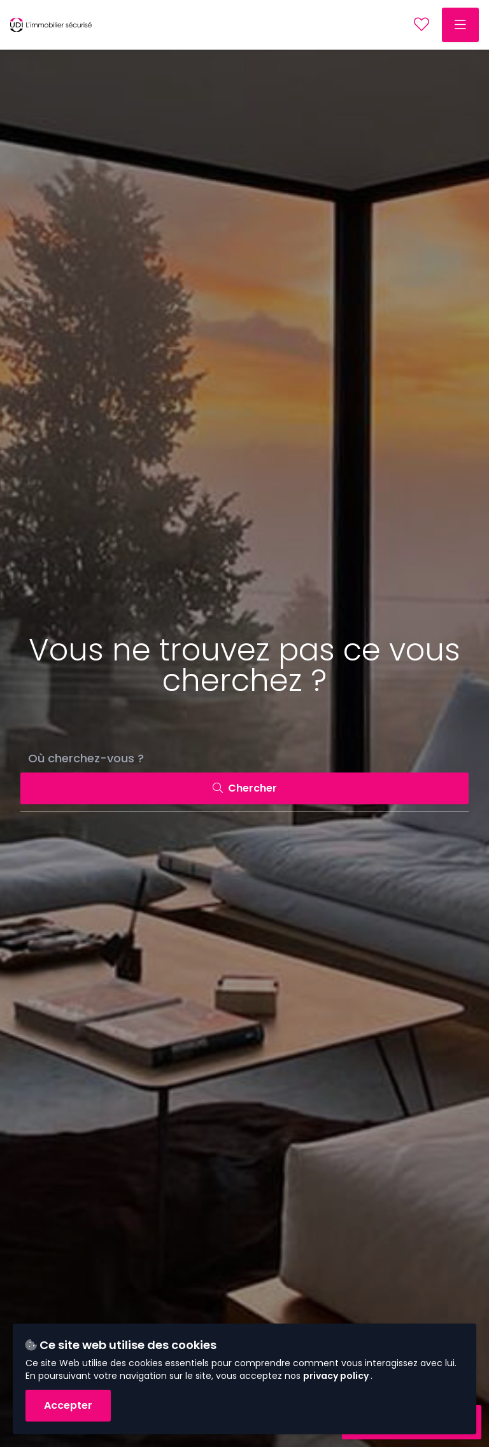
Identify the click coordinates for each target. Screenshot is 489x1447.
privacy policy (337, 1375)
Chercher (245, 788)
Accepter (68, 1405)
